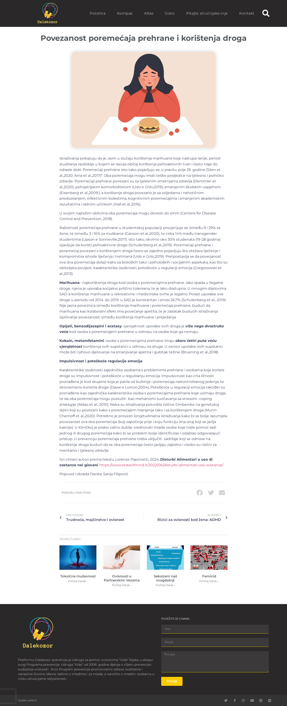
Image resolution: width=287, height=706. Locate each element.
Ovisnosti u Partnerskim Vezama (122, 578)
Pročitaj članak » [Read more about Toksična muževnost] (78, 581)
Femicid (209, 576)
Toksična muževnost (78, 576)
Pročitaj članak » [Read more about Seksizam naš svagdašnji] (165, 585)
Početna (98, 13)
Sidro (170, 13)
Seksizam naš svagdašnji (165, 578)
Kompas (125, 13)
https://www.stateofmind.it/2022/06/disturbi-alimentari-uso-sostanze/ (161, 465)
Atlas (149, 13)
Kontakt (246, 13)
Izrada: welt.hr (27, 700)
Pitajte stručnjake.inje (207, 13)
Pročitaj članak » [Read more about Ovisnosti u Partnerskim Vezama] (121, 585)
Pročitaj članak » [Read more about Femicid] (209, 581)
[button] (266, 13)
